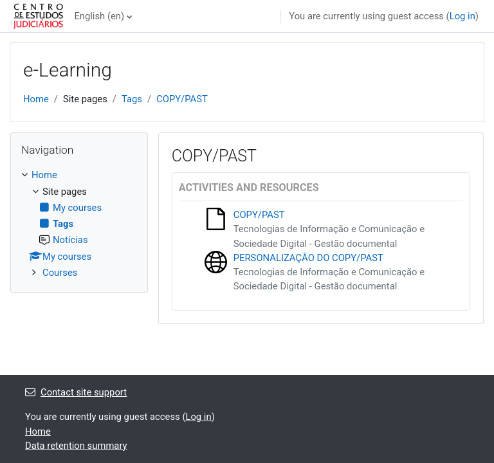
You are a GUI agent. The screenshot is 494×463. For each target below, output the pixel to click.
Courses (59, 272)
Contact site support (76, 392)
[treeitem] (79, 224)
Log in (462, 16)
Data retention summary (76, 445)
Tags (132, 99)
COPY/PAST (182, 99)
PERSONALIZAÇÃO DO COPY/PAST (308, 258)
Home (36, 99)
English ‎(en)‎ (99, 16)
